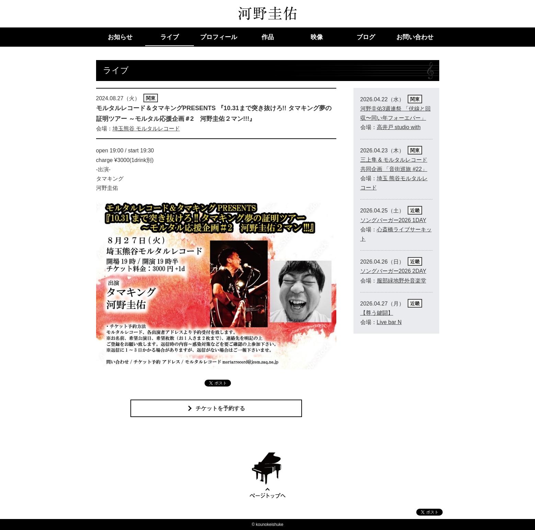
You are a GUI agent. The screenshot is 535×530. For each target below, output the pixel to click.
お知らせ (120, 37)
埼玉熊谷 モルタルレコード (146, 128)
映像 (317, 37)
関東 (150, 98)
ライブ (169, 37)
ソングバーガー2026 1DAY (393, 220)
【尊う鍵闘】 (376, 313)
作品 (267, 37)
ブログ (366, 37)
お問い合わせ (414, 37)
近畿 (415, 210)
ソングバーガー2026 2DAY (393, 271)
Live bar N (389, 322)
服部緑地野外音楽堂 (401, 281)
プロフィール (218, 37)
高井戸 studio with (399, 127)
